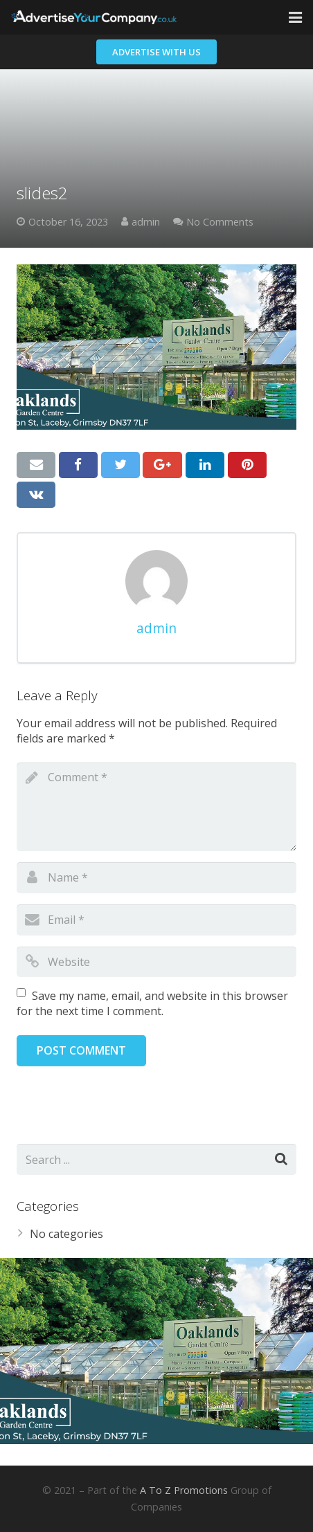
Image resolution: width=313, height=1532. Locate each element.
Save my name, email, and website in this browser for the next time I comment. (152, 1003)
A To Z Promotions (184, 1490)
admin (146, 221)
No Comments (219, 221)
